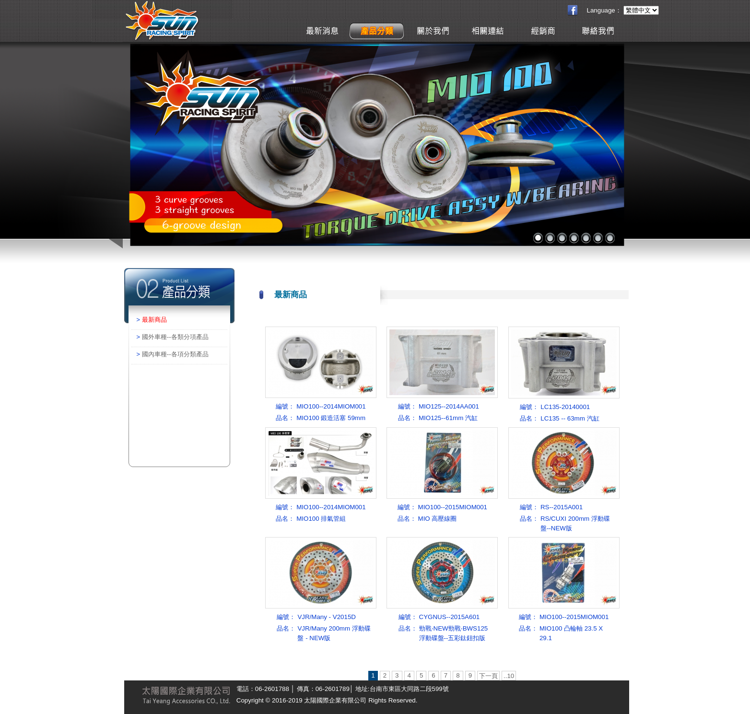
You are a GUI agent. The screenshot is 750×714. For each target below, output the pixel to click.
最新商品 (154, 319)
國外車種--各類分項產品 (175, 336)
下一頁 (488, 675)
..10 (509, 675)
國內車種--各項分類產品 (175, 354)
